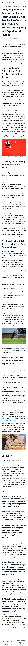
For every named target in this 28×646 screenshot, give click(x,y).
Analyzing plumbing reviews (9, 48)
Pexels (22, 156)
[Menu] (25, 2)
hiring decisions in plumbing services (11, 420)
